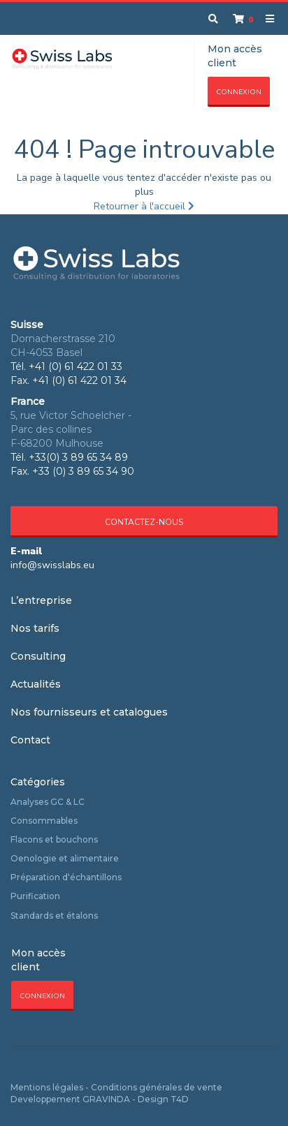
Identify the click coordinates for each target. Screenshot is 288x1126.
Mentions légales (46, 1087)
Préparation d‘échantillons (66, 877)
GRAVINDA (106, 1099)
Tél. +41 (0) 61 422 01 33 (66, 366)
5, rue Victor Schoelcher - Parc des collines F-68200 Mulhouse (70, 429)
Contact (30, 740)
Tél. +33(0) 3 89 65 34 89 (69, 457)
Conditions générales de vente (156, 1087)
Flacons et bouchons (54, 839)
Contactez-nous (144, 522)
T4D (180, 1099)
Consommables (44, 820)
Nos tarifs (34, 628)
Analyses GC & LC (47, 802)
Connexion (238, 92)
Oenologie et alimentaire (64, 858)
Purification (35, 896)
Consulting (38, 656)
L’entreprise (41, 600)
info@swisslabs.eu (52, 565)
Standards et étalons (54, 915)
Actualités (35, 684)
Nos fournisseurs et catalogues (89, 712)
